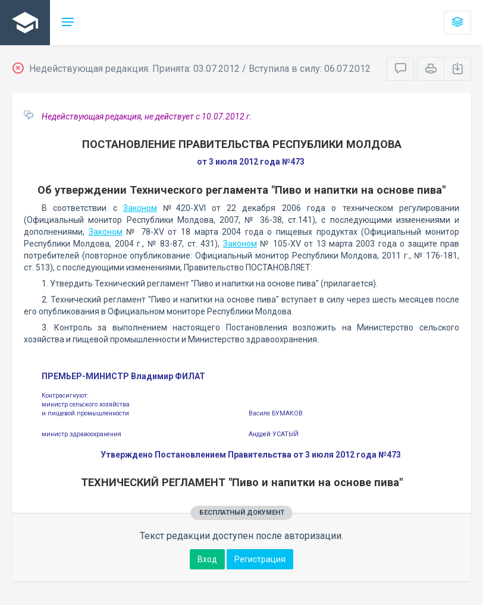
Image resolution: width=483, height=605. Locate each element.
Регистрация (260, 559)
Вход (207, 559)
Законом (140, 208)
